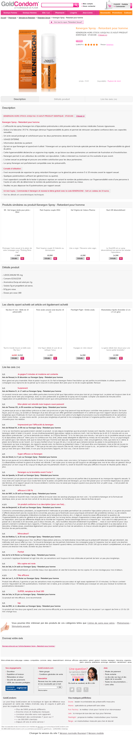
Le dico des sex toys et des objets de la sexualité (115, 678)
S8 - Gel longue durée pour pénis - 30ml (17, 211)
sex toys (40, 727)
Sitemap (65, 729)
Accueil (3, 18)
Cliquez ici (80, 116)
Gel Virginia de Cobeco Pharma (83, 210)
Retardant (22, 122)
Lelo (70, 713)
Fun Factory (73, 710)
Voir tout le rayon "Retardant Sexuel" (68, 22)
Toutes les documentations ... (116, 682)
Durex (70, 702)
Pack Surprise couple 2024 (50, 210)
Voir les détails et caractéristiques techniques (24, 194)
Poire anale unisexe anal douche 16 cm (50, 311)
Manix (71, 706)
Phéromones (123, 623)
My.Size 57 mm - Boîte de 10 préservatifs (17, 311)
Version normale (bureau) (73, 733)
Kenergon (109, 44)
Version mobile (96, 733)
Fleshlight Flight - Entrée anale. (83, 310)
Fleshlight (72, 717)
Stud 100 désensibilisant (115, 210)
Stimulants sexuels (21, 626)
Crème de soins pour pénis (101, 623)
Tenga (70, 721)
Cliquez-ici (102, 35)
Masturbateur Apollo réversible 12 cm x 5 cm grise (115, 311)
